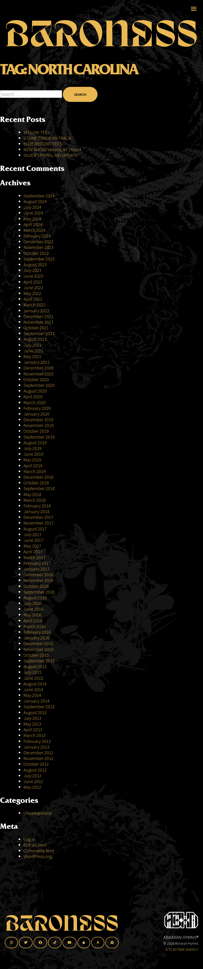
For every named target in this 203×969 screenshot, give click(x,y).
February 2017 (37, 563)
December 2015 (38, 643)
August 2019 (35, 442)
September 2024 (39, 196)
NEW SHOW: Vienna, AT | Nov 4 (52, 149)
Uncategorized (37, 813)
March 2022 (34, 305)
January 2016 (36, 638)
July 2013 (32, 718)
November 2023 (38, 247)
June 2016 (33, 609)
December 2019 (38, 419)
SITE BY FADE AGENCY (181, 949)
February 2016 (37, 632)
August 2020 (35, 391)
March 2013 (34, 735)
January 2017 (36, 569)
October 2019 (36, 431)
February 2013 (37, 741)
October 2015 (36, 655)
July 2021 (32, 345)
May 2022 (32, 293)
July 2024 (32, 207)
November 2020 (38, 374)
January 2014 (36, 701)
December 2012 (38, 752)
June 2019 (33, 454)
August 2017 (35, 529)
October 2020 (36, 379)
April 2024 (32, 224)
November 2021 (38, 322)
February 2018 (37, 506)
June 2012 (33, 781)
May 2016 (32, 615)
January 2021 (36, 362)
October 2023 (36, 253)
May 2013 (32, 724)
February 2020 (37, 408)
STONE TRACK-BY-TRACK (47, 138)
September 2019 (39, 437)
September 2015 (39, 661)
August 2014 (35, 684)
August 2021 (35, 339)
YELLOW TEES (36, 132)
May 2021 (32, 356)
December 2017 (38, 517)
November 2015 (38, 649)
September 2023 (39, 259)
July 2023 (32, 270)
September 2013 (39, 706)
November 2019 (38, 425)
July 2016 (32, 603)
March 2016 (34, 626)
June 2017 (33, 540)
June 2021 (33, 351)
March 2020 (34, 402)
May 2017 (32, 546)
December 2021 (38, 316)
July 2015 (32, 672)
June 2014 (33, 689)
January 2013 (36, 747)
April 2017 (32, 551)
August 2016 (35, 597)
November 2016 (38, 580)
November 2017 (38, 523)
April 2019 (32, 466)
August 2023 (35, 264)
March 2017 (34, 557)
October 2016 (36, 586)
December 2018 (38, 477)
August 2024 (35, 201)
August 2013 (35, 712)
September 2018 (39, 488)
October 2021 (36, 328)
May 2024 (32, 219)
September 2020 (39, 385)
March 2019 (34, 471)
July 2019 (32, 448)
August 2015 (35, 666)
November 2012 (38, 758)
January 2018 (36, 511)
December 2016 (38, 574)
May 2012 (32, 787)
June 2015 (33, 678)
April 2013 (32, 729)
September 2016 (39, 592)
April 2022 (32, 299)
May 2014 (32, 695)
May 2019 (32, 460)
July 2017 (32, 534)
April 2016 (32, 621)
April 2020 (32, 396)
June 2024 (33, 213)
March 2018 (34, 500)
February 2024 (37, 236)
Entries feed (34, 845)
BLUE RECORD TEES (43, 144)
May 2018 (32, 494)
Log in (29, 839)
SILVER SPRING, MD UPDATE (50, 155)
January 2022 (36, 310)
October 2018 (36, 483)
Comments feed (38, 851)
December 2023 (38, 241)
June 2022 (33, 287)
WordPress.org (37, 856)
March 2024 (34, 230)
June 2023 (33, 276)
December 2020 (38, 368)
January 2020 (36, 414)
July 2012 (32, 776)
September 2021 (39, 333)
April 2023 (32, 282)
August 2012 (35, 770)
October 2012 (36, 764)
